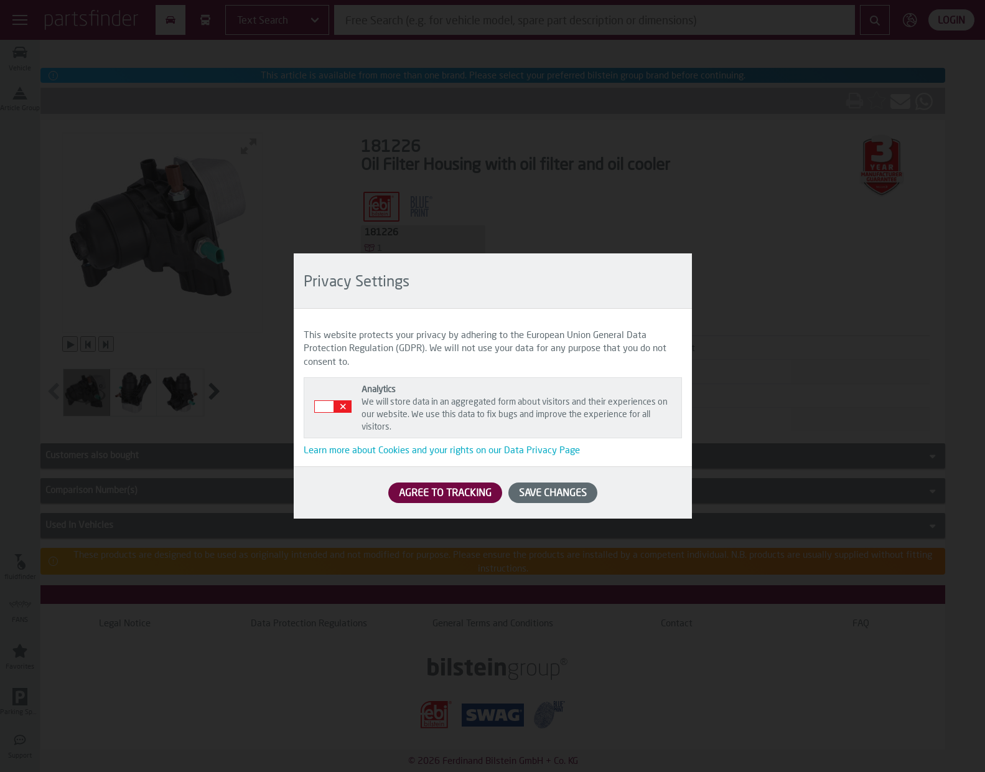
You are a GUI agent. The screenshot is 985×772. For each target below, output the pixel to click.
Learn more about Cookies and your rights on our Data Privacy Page (442, 449)
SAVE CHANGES (553, 492)
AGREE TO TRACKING (445, 492)
